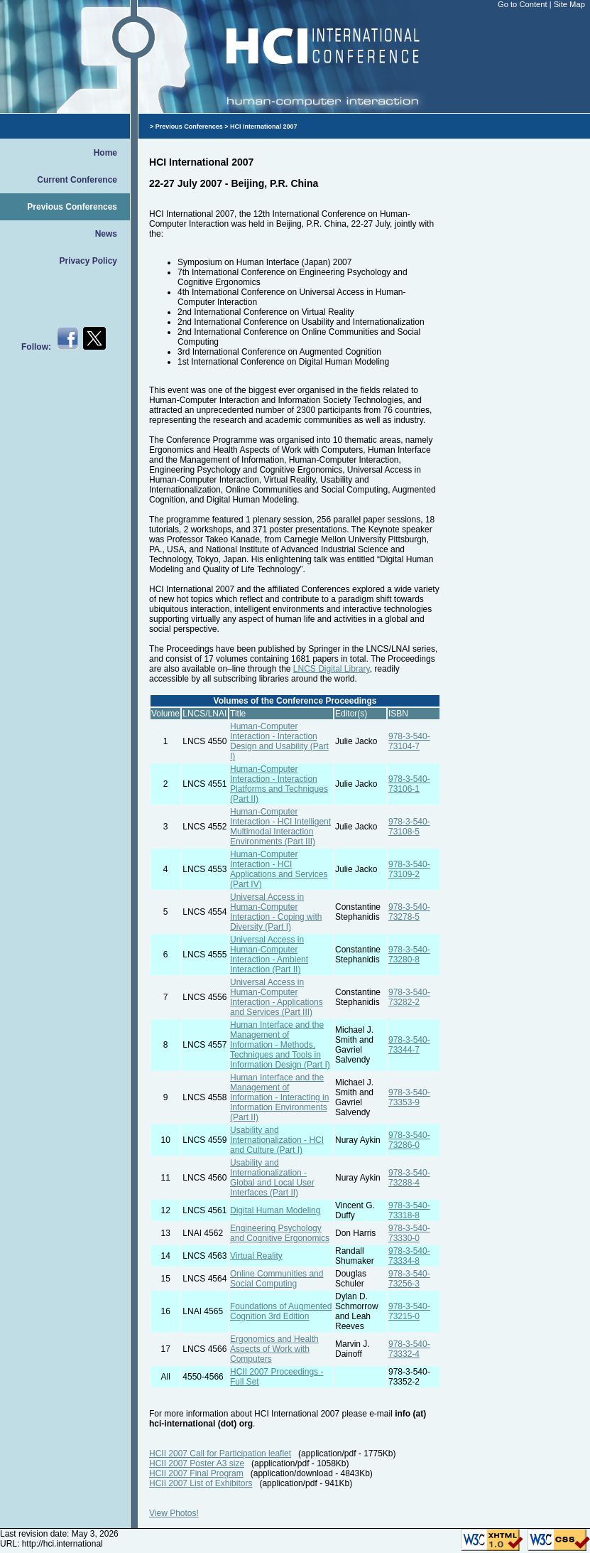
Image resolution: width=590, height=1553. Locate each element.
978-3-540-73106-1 (409, 784)
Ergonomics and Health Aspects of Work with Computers (274, 1349)
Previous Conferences (72, 207)
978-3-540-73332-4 (409, 1349)
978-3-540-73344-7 (409, 1045)
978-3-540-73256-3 (409, 1279)
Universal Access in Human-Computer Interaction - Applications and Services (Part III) (276, 997)
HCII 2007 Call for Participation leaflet (220, 1453)
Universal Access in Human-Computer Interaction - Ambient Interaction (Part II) (269, 954)
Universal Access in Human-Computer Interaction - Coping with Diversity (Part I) (276, 912)
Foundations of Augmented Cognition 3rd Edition (281, 1311)
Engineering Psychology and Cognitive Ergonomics (279, 1233)
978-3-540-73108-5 (409, 827)
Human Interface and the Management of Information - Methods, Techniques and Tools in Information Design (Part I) (280, 1045)
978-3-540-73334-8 (409, 1256)
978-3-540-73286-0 (409, 1140)
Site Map (569, 4)
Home (105, 153)
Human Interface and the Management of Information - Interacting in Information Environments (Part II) (279, 1097)
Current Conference (77, 180)
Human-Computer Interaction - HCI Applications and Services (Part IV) (278, 869)
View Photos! (174, 1513)
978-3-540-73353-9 (409, 1097)
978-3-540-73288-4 (409, 1178)
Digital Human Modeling (275, 1210)
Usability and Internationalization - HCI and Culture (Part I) (277, 1140)
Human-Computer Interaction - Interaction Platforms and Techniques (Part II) (279, 784)
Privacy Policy (88, 261)
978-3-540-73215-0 (409, 1311)
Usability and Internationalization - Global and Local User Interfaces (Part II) (272, 1178)
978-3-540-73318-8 (409, 1210)
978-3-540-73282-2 (409, 997)
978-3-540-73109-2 (409, 869)
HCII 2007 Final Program (196, 1473)
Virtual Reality (256, 1256)
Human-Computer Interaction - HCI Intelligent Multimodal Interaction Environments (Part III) (280, 827)
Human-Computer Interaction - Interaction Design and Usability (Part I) (279, 741)
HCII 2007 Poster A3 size (196, 1463)
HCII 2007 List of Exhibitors (200, 1483)
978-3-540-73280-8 (409, 954)
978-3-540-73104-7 (409, 741)
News (106, 234)
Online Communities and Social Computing (276, 1279)
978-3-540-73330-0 (409, 1233)
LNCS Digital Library (331, 669)
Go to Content (524, 4)
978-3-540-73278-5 (409, 912)
